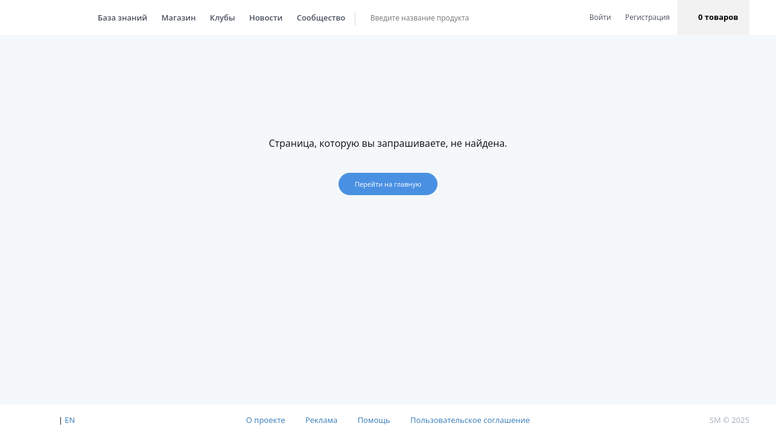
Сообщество (309, 17)
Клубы (210, 17)
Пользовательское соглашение (470, 419)
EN (70, 419)
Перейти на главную (388, 183)
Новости (253, 17)
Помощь (374, 419)
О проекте (265, 419)
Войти (600, 17)
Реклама (321, 419)
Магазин (167, 17)
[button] (713, 17)
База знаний (110, 17)
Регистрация (647, 17)
